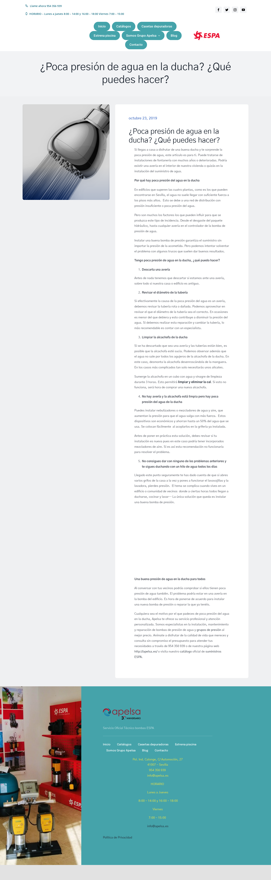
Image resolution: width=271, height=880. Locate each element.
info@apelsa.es (157, 826)
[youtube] (243, 10)
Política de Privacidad (117, 837)
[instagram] (235, 10)
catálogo (186, 651)
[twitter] (227, 10)
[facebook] (218, 10)
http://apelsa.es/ (145, 651)
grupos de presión (209, 629)
